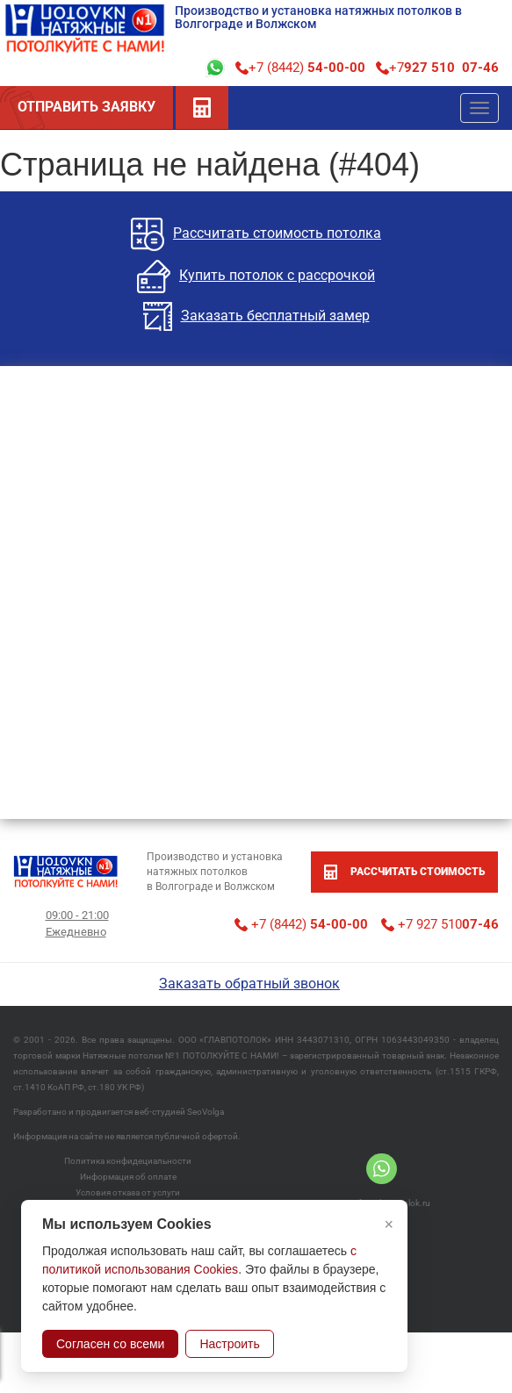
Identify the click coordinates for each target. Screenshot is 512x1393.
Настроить (229, 1344)
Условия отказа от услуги (128, 1192)
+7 (437, 68)
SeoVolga (205, 1112)
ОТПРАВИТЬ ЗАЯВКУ (86, 106)
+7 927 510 (440, 924)
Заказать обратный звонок (249, 983)
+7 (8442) (300, 68)
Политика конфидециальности (127, 1161)
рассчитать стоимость (404, 872)
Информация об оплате (128, 1176)
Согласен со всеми (110, 1344)
